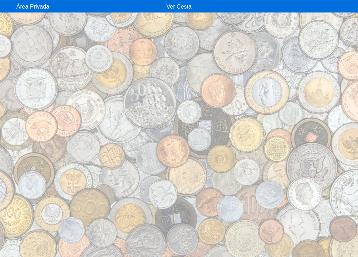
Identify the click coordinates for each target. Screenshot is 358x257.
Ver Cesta (179, 7)
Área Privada (33, 7)
